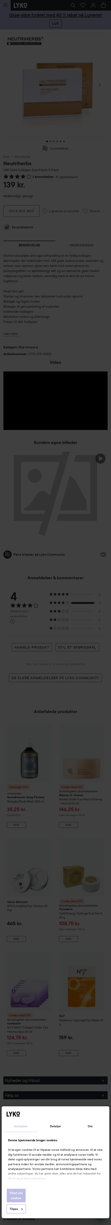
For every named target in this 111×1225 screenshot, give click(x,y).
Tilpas (16, 1209)
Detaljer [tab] (55, 1126)
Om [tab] (90, 1126)
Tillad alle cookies (16, 1195)
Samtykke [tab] (21, 1126)
